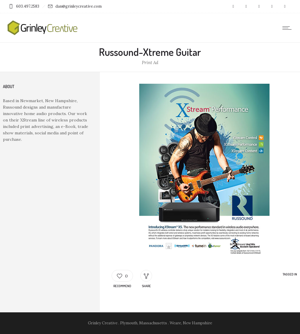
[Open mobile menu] (288, 28)
